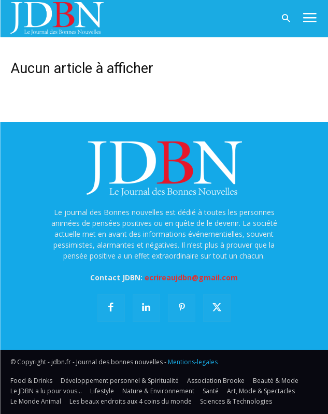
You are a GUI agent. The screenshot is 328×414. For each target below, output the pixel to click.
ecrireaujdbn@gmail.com (191, 277)
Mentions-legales (193, 362)
